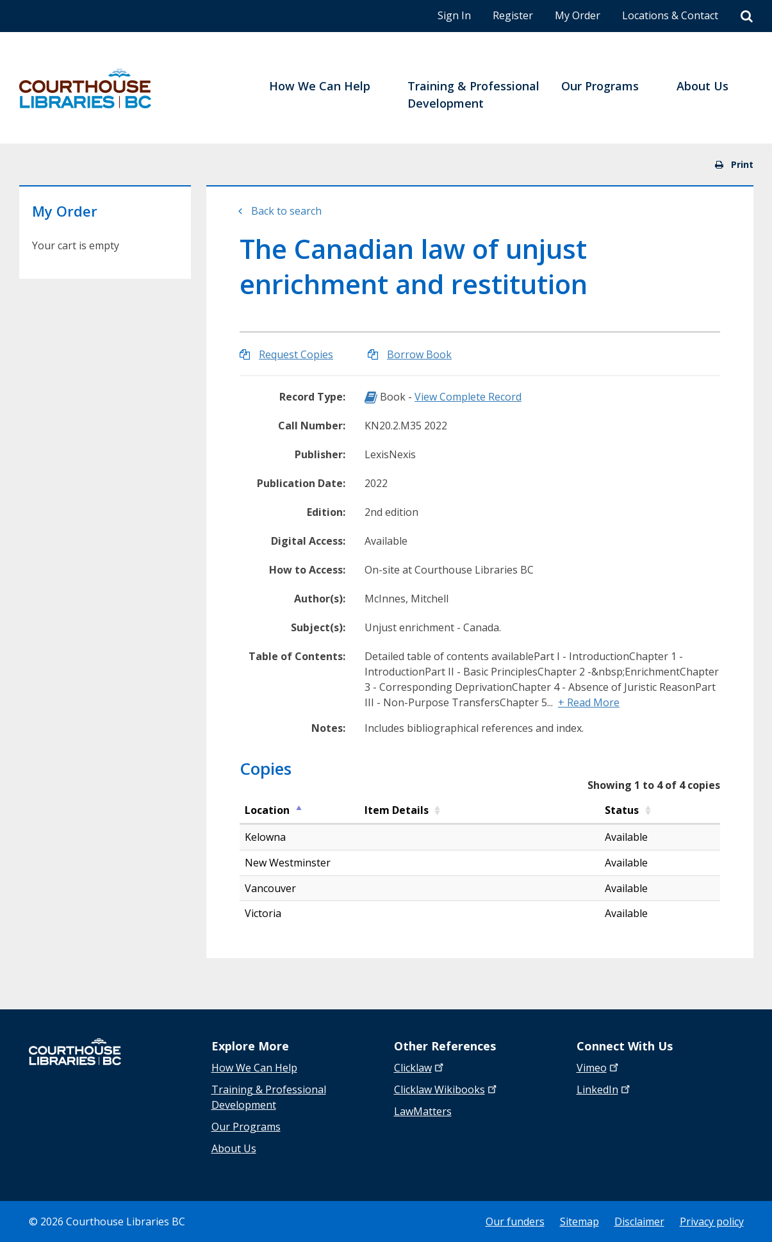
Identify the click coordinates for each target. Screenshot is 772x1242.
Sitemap (579, 1221)
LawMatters (423, 1111)
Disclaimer (639, 1221)
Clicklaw (446, 1089)
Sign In (454, 15)
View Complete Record (468, 397)
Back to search (286, 211)
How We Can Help (254, 1068)
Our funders (515, 1221)
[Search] (746, 16)
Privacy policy (712, 1221)
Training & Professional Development (268, 1097)
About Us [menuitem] (702, 86)
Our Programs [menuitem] (600, 86)
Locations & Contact (670, 15)
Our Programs (246, 1127)
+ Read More (589, 702)
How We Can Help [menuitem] (319, 86)
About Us (233, 1148)
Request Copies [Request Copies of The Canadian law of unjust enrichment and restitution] (296, 354)
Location (267, 810)
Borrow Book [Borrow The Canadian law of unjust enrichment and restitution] (419, 354)
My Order (577, 15)
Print (734, 164)
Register (513, 15)
